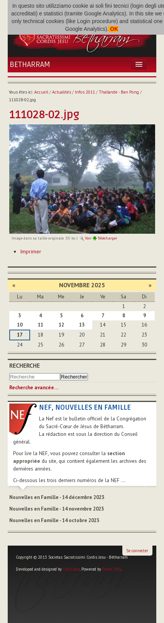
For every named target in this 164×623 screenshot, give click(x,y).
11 (40, 325)
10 (19, 325)
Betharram (30, 64)
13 (82, 325)
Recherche (24, 365)
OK (113, 29)
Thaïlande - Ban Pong (119, 92)
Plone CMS (111, 569)
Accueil (41, 92)
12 (61, 325)
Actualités (61, 92)
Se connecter (137, 550)
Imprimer (30, 251)
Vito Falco (71, 569)
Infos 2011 (85, 92)
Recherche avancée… (33, 387)
